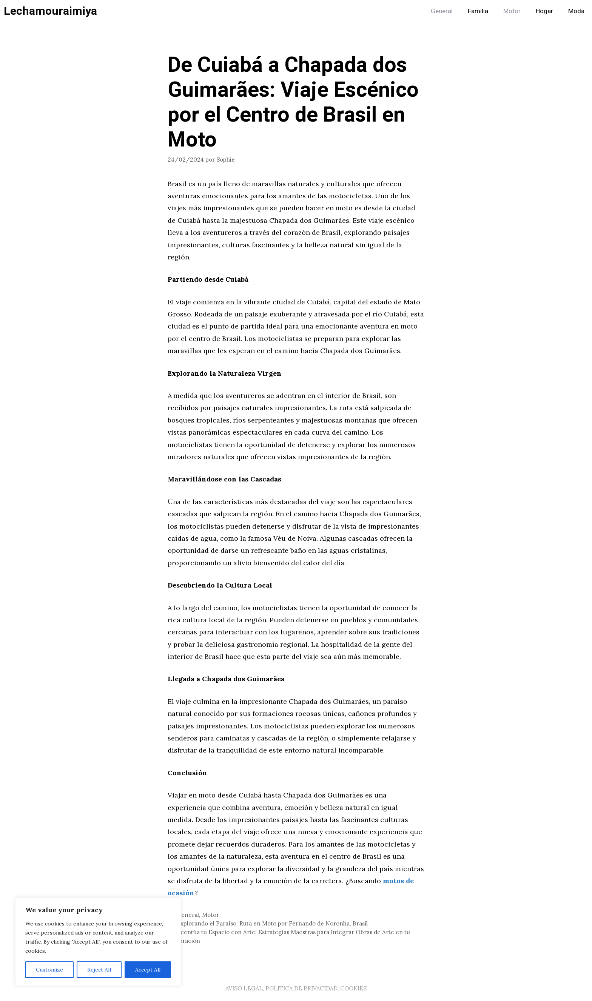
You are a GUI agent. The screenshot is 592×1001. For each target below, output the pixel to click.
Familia (478, 11)
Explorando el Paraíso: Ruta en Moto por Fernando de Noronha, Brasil (272, 923)
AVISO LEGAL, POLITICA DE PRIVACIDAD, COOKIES (296, 988)
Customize (49, 969)
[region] (98, 942)
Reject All (99, 969)
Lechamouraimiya (50, 11)
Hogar (544, 11)
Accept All (147, 969)
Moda (576, 11)
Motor (512, 11)
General (442, 11)
